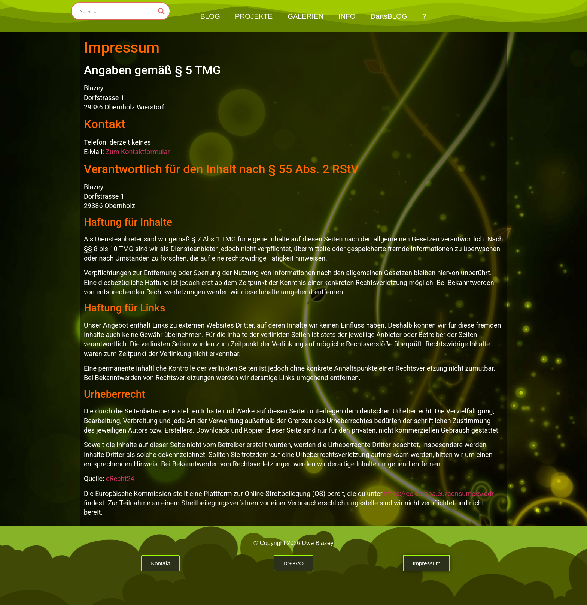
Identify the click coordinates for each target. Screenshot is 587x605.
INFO (346, 16)
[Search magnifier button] (161, 11)
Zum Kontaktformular (138, 152)
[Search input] (117, 11)
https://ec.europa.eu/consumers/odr (439, 493)
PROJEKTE (254, 16)
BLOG (210, 16)
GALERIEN (305, 16)
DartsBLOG (389, 16)
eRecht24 (120, 478)
